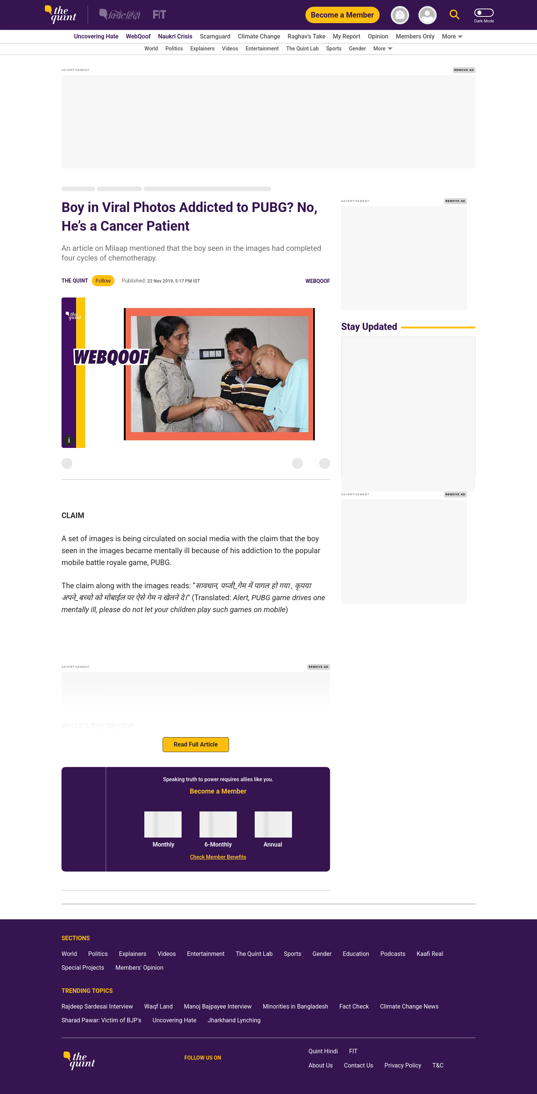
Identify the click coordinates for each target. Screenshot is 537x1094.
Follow (102, 281)
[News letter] (400, 15)
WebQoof (317, 281)
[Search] (454, 15)
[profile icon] (427, 15)
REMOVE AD (464, 70)
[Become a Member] (342, 15)
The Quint (75, 281)
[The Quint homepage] (60, 15)
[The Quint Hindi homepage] (119, 15)
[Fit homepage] (155, 15)
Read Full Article (196, 744)
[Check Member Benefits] (218, 857)
